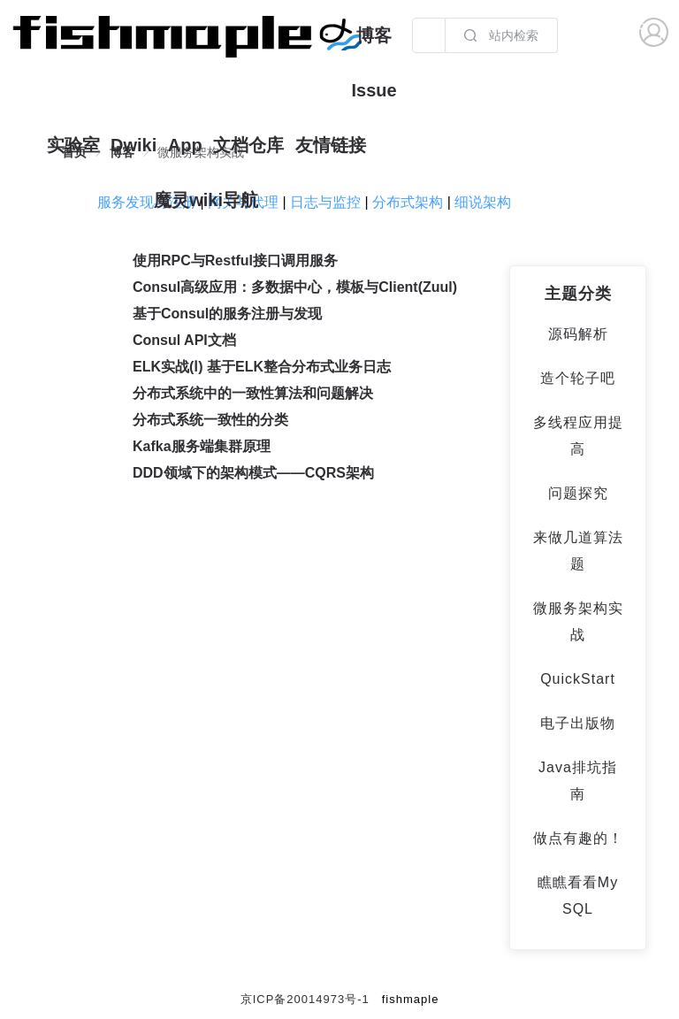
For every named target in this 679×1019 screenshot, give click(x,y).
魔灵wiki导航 (206, 200)
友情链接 (330, 145)
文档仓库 (248, 145)
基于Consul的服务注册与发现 (227, 313)
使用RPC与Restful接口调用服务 (235, 260)
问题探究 (578, 493)
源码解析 (578, 333)
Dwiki (133, 145)
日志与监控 (325, 202)
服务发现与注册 (146, 202)
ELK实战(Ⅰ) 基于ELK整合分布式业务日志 (262, 366)
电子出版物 (577, 723)
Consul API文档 (184, 340)
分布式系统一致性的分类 (210, 419)
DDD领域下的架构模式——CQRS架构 (253, 472)
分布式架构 (407, 202)
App (185, 145)
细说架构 (482, 202)
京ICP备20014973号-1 (305, 999)
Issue (373, 90)
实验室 (73, 145)
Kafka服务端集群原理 (202, 446)
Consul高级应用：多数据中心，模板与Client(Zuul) (295, 287)
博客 (374, 35)
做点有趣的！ (578, 838)
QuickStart (577, 678)
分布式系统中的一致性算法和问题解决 (253, 393)
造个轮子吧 (577, 378)
